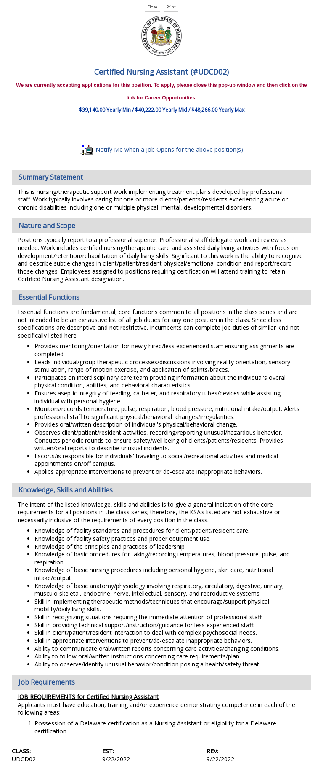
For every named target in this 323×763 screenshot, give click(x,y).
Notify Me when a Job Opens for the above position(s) (161, 149)
